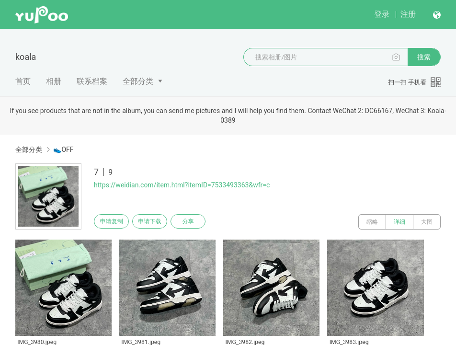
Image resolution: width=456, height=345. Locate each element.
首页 (23, 81)
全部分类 (138, 81)
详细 (399, 221)
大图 (427, 221)
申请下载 (157, 221)
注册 (408, 14)
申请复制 (114, 221)
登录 (381, 14)
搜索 (424, 57)
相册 (53, 81)
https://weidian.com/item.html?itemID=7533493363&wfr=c (182, 185)
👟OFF (63, 149)
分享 (200, 221)
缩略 (372, 221)
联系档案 (92, 81)
